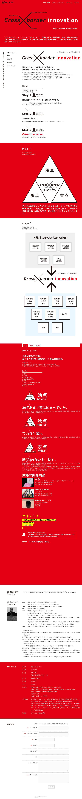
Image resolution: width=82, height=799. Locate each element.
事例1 (31, 346)
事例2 (25, 346)
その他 (38, 346)
